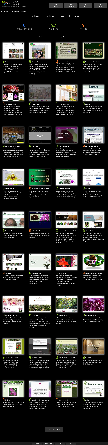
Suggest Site (54, 429)
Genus (6, 11)
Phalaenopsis (14, 11)
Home (37, 443)
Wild (60, 443)
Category (48, 443)
